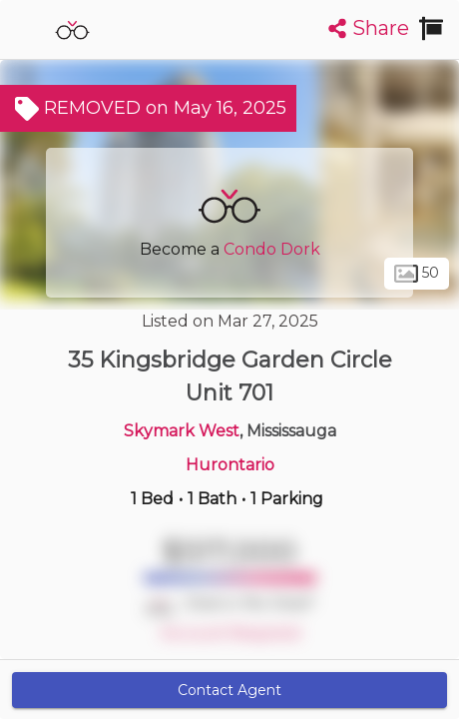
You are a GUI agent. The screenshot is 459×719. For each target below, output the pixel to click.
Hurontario (230, 464)
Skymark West (181, 430)
